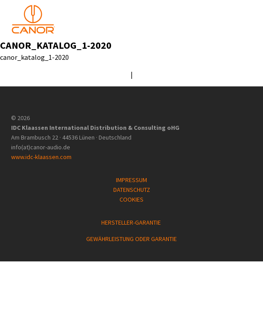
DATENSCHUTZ (131, 190)
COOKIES (131, 199)
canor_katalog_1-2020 (56, 45)
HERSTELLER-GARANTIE (131, 222)
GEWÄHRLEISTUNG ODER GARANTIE (131, 239)
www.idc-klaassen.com (41, 157)
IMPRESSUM (131, 180)
